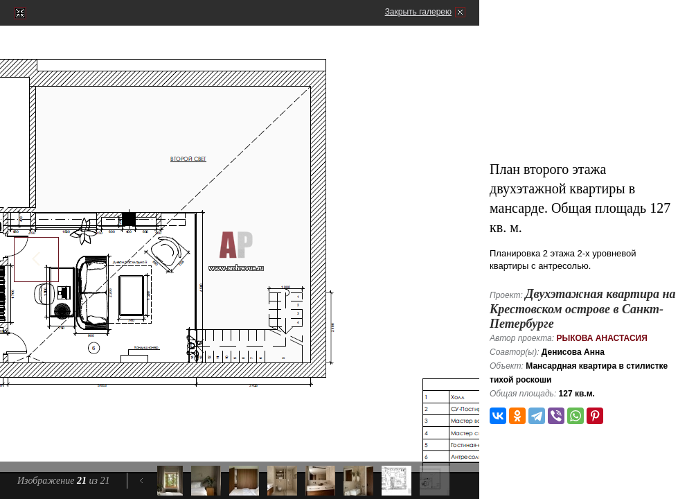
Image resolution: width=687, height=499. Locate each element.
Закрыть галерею (418, 12)
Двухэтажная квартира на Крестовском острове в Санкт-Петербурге (583, 309)
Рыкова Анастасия (601, 338)
